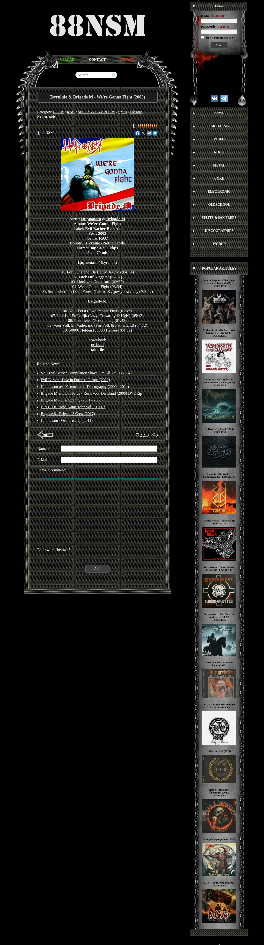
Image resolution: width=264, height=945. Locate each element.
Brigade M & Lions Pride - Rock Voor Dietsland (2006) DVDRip (91, 393)
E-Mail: (206, 15)
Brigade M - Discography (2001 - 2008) (72, 400)
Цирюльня (91, 219)
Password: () (215, 26)
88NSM (48, 132)
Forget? (223, 26)
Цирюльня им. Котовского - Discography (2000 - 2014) (85, 387)
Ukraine (136, 112)
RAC (71, 112)
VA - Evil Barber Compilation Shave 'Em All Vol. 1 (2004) (86, 373)
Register (218, 15)
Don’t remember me (219, 37)
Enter (219, 45)
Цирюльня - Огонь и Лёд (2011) (67, 420)
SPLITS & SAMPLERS (96, 112)
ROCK (58, 112)
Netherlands (46, 116)
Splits (122, 112)
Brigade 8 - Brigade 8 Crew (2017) (68, 414)
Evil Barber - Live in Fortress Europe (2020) (75, 380)
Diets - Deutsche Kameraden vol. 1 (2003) (73, 407)
